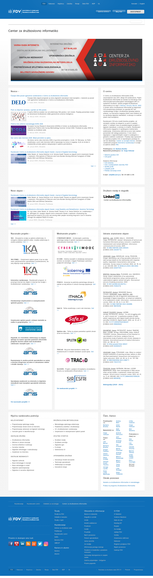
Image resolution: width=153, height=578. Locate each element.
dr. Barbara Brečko (120, 149)
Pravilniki (87, 532)
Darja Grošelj (105, 458)
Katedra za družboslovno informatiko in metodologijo (121, 482)
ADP (93, 4)
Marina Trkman (131, 451)
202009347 (117, 346)
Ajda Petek (118, 429)
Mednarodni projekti (66, 234)
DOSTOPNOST (135, 12)
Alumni (57, 554)
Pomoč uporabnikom (91, 538)
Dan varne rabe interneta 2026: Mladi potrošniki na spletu (31, 138)
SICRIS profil (109, 167)
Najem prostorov (120, 547)
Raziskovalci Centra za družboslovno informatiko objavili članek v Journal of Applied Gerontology (44, 152)
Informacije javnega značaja (93, 547)
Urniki (86, 520)
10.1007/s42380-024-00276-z (116, 284)
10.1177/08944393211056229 (129, 376)
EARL (56, 537)
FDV (44, 4)
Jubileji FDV (118, 532)
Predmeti (87, 526)
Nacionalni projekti (19, 234)
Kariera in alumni (62, 548)
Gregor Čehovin (106, 450)
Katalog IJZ (118, 523)
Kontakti (134, 4)
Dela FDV (85, 4)
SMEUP (57, 543)
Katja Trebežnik (119, 473)
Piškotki (127, 569)
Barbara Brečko (106, 425)
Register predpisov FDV (122, 544)
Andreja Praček (118, 441)
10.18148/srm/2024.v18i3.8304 (128, 266)
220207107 (117, 268)
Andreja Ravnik (118, 453)
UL (99, 4)
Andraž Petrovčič (119, 433)
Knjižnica (61, 4)
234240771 (117, 250)
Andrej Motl (118, 421)
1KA (117, 145)
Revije (77, 4)
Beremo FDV (59, 540)
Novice (14, 91)
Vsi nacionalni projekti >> (20, 402)
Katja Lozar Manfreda (106, 472)
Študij (57, 511)
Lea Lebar (131, 443)
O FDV (117, 511)
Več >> (93, 166)
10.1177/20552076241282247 (118, 322)
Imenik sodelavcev (90, 523)
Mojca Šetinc (118, 461)
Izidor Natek (118, 425)
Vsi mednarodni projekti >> (67, 388)
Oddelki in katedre (61, 517)
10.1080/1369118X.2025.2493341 (117, 248)
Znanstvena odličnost (121, 538)
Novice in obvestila (90, 514)
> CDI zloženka (108, 163)
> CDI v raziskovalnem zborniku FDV (115, 165)
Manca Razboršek (119, 457)
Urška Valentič (132, 421)
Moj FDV (119, 12)
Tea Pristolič (119, 445)
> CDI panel (107, 157)
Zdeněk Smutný (131, 447)
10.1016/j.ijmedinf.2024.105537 (117, 344)
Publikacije (58, 531)
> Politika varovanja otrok (112, 171)
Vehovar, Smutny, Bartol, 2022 (130, 105)
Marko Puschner (119, 449)
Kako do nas (118, 520)
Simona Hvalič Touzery (105, 463)
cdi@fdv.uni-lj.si (114, 175)
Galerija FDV (118, 550)
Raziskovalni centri (33, 504)
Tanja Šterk (118, 465)
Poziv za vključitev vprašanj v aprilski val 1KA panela (28, 110)
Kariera (57, 551)
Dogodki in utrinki (90, 517)
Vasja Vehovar (106, 433)
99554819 (116, 378)
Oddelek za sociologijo (51, 504)
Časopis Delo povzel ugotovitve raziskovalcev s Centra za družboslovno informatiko (39, 96)
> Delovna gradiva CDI (111, 155)
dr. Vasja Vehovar (127, 151)
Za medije (87, 544)
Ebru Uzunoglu (132, 461)
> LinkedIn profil (108, 169)
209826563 (117, 324)
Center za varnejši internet (125, 141)
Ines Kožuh (131, 439)
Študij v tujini (59, 520)
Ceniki (86, 529)
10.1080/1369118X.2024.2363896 (121, 304)
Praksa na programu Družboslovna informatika (119, 486)
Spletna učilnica (103, 11)
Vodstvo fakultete (120, 517)
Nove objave (17, 191)
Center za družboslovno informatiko (74, 504)
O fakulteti (117, 514)
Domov (10, 504)
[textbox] (129, 21)
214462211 (116, 286)
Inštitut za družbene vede (63, 528)
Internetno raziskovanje (126, 143)
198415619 (116, 306)
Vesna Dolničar (106, 454)
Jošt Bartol (105, 442)
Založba (69, 4)
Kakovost (52, 4)
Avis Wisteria (132, 429)
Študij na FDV (59, 514)
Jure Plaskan (118, 437)
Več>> (13, 385)
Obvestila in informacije (94, 511)
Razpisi (116, 526)
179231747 (116, 362)
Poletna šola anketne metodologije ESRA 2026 (27, 124)
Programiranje (138, 569)
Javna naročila (89, 541)
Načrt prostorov (89, 535)
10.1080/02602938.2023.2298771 (118, 360)
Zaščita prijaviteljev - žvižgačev (95, 560)
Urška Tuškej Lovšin (131, 456)
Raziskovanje (18, 504)
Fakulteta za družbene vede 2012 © (109, 569)
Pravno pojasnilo (90, 563)
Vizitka (116, 535)
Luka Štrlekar (119, 469)
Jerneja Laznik (105, 468)
